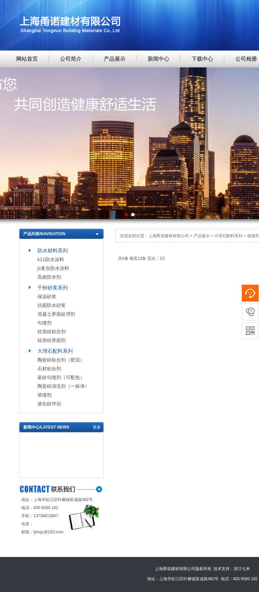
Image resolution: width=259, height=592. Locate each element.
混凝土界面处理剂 (56, 314)
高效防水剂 (49, 277)
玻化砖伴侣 (49, 403)
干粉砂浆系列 (52, 287)
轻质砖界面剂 (51, 340)
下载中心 (202, 59)
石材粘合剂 (49, 368)
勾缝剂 (44, 322)
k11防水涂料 (50, 259)
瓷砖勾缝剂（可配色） (61, 377)
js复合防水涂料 (53, 268)
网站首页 (27, 59)
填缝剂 (44, 395)
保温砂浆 (46, 296)
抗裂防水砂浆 (51, 305)
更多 (97, 427)
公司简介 (71, 59)
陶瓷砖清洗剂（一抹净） (63, 386)
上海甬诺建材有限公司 (168, 235)
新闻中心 (158, 59)
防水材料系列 (52, 250)
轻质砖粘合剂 (51, 331)
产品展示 (114, 59)
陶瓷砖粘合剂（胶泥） (61, 360)
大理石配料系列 (55, 351)
